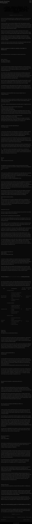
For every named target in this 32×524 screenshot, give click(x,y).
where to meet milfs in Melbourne (15, 276)
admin (22, 15)
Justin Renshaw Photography (4, 2)
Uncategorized (17, 514)
